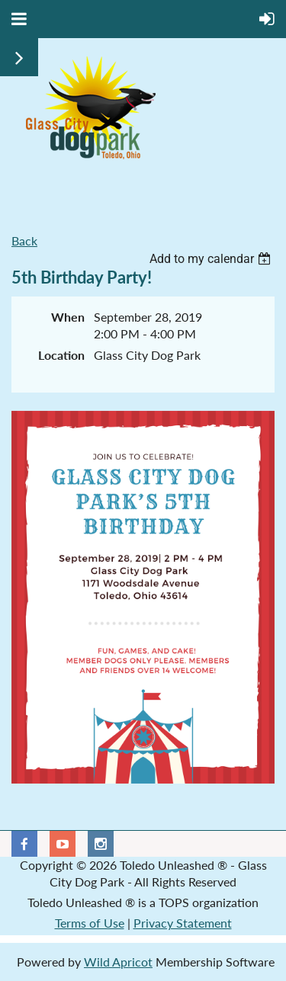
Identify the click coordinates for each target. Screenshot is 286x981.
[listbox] (212, 258)
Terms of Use (89, 922)
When (68, 316)
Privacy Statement (182, 922)
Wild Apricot (118, 961)
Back (24, 240)
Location (61, 355)
